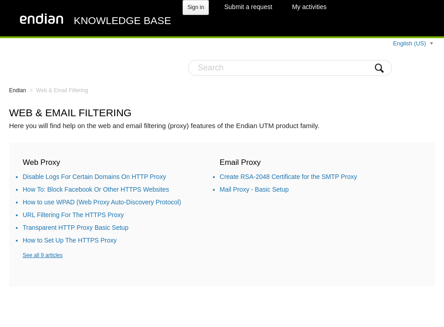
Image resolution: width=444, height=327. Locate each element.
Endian (17, 90)
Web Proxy (41, 162)
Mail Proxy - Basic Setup (254, 189)
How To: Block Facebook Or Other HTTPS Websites (96, 189)
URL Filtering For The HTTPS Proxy (73, 214)
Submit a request (248, 6)
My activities (309, 6)
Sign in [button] (196, 7)
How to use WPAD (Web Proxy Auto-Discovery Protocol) (102, 202)
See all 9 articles (43, 255)
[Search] (290, 68)
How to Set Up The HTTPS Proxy (69, 240)
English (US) (410, 43)
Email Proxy (240, 162)
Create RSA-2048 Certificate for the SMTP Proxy (288, 176)
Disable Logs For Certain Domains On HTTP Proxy (94, 176)
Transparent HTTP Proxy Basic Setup (75, 227)
